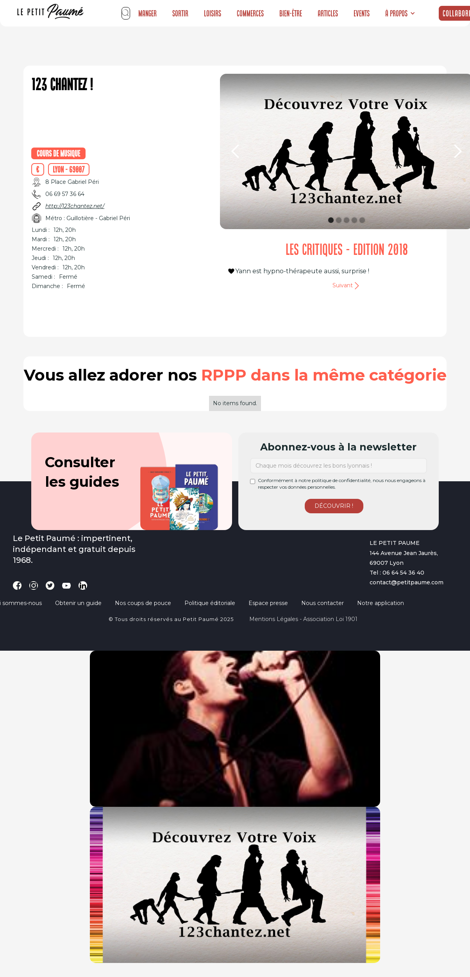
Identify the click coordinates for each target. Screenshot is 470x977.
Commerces (250, 13)
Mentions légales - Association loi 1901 (303, 619)
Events (362, 13)
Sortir (180, 13)
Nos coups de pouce (143, 603)
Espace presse (268, 603)
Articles (328, 13)
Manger (147, 13)
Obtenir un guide (78, 603)
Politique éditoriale (209, 603)
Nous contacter (322, 603)
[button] (400, 13)
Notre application (380, 603)
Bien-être (290, 13)
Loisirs (212, 13)
